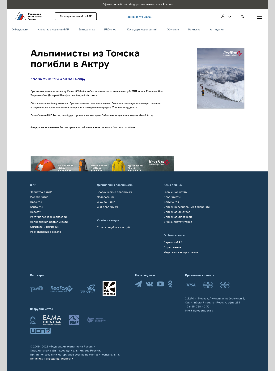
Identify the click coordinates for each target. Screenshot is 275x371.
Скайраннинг (106, 201)
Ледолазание (106, 196)
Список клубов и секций (113, 227)
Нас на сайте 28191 (138, 16)
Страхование (172, 247)
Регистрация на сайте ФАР (76, 16)
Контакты (36, 206)
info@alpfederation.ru (199, 310)
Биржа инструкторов (178, 221)
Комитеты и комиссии (44, 226)
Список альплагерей (178, 216)
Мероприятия (39, 196)
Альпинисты (172, 196)
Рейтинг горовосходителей (48, 216)
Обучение (36, 236)
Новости (35, 211)
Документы (171, 201)
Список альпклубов (177, 211)
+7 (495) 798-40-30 (197, 306)
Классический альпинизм (114, 191)
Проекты (36, 201)
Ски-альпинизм (107, 206)
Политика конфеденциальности (51, 358)
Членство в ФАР (41, 191)
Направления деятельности (49, 221)
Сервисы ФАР (173, 242)
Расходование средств (45, 231)
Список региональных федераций (187, 206)
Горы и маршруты (175, 191)
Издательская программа (181, 252)
